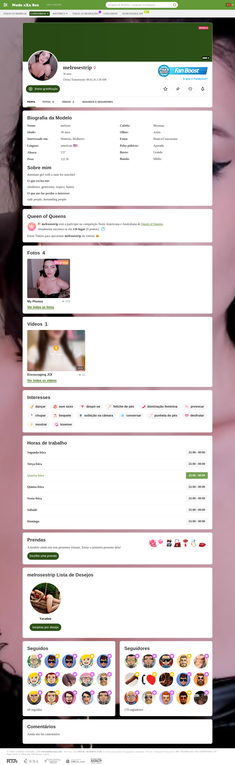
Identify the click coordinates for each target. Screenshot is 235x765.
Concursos (110, 13)
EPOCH (81, 752)
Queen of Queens (152, 224)
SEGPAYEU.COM (94, 752)
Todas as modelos (15, 13)
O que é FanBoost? (195, 78)
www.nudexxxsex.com (51, 751)
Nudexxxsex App (133, 13)
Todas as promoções (86, 13)
